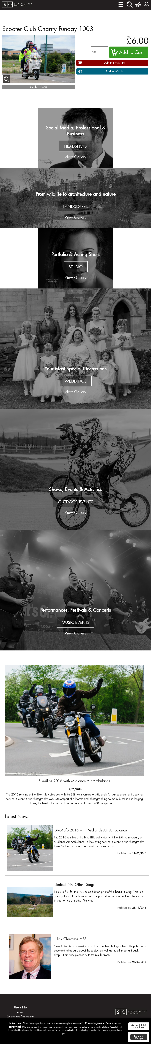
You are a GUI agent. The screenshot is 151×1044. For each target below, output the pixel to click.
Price (128, 36)
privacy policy (16, 1026)
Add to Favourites (114, 63)
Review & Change (138, 1037)
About (20, 1012)
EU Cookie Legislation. (93, 1023)
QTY (94, 52)
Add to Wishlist (115, 71)
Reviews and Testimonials (20, 1016)
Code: (34, 87)
